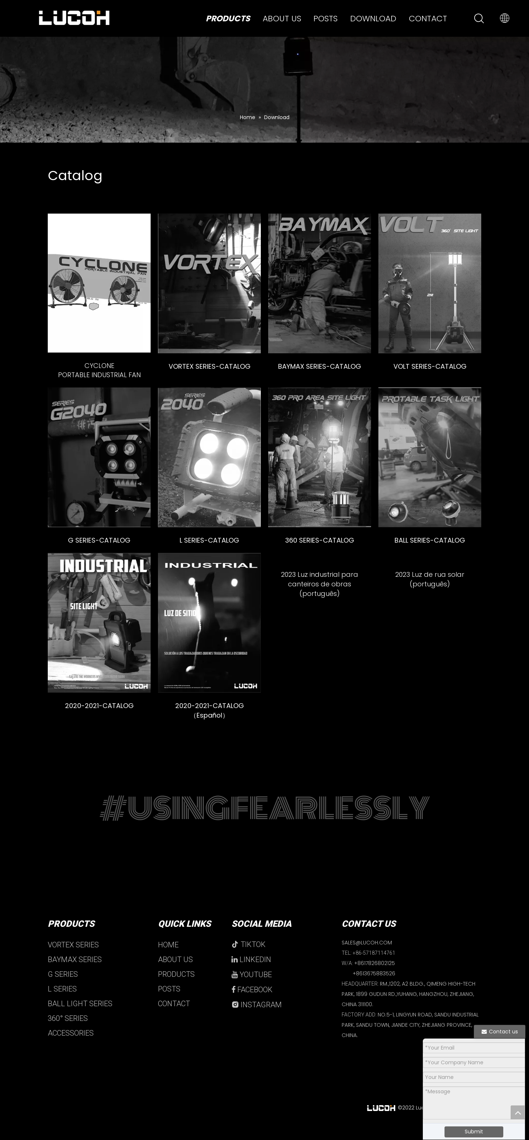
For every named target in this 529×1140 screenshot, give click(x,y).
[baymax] (319, 283)
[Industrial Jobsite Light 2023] (319, 623)
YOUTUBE (251, 988)
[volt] (429, 283)
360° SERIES (68, 1032)
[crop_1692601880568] (429, 623)
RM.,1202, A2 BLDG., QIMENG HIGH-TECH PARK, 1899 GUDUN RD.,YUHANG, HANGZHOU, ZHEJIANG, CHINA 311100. (408, 1008)
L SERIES (62, 1002)
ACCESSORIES (71, 1046)
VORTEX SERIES (73, 958)
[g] (99, 457)
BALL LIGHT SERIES (80, 1017)
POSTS (169, 1002)
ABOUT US (175, 973)
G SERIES (63, 987)
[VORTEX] (209, 283)
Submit (474, 1131)
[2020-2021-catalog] (99, 623)
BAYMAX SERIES (75, 973)
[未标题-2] (99, 283)
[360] (319, 457)
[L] (209, 457)
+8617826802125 (374, 976)
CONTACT (174, 1017)
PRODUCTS (176, 987)
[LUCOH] (209, 623)
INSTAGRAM (256, 1018)
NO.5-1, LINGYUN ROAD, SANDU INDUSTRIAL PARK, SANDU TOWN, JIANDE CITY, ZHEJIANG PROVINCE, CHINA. (410, 1039)
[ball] (429, 457)
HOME (168, 958)
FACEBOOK (252, 1003)
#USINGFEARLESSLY (264, 822)
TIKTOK (248, 958)
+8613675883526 (374, 987)
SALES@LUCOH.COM (367, 956)
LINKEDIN (251, 973)
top (518, 1112)
